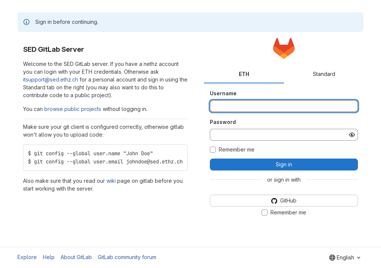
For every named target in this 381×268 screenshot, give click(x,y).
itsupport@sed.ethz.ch (50, 79)
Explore (27, 257)
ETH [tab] (244, 74)
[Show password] (352, 135)
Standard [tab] (324, 74)
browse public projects (72, 109)
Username (223, 93)
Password (223, 122)
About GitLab (76, 257)
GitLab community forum (127, 257)
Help (49, 257)
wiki (111, 181)
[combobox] (345, 257)
